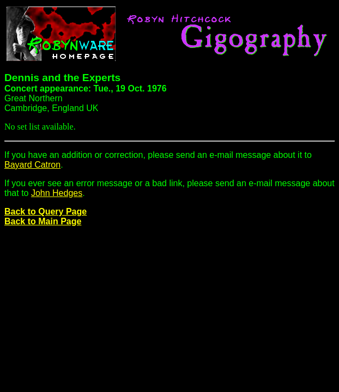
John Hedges (56, 193)
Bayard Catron (32, 164)
